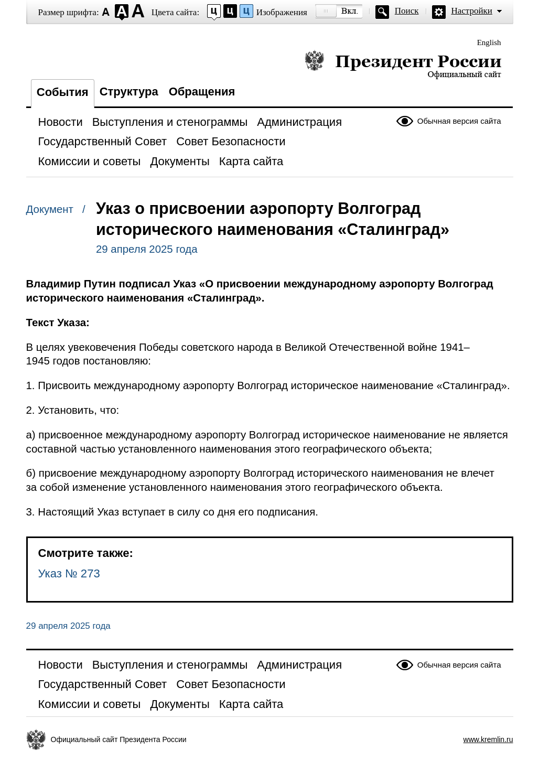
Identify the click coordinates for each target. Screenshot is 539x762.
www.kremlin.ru (488, 739)
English (489, 42)
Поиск (407, 11)
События (63, 92)
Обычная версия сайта (459, 120)
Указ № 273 (69, 573)
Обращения (202, 91)
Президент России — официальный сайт (403, 64)
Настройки (471, 11)
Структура (129, 91)
